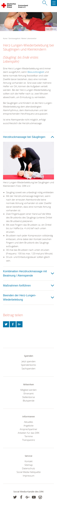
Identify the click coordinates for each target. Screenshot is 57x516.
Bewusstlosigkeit (36, 71)
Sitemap (28, 464)
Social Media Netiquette (29, 471)
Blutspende (28, 400)
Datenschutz (28, 468)
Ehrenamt (29, 393)
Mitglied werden (28, 389)
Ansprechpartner (28, 429)
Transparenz (28, 439)
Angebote (28, 425)
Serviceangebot (14, 38)
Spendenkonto (28, 364)
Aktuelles (28, 421)
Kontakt (29, 461)
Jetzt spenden (29, 361)
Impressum (28, 475)
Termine (28, 436)
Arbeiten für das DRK (28, 432)
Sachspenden (28, 368)
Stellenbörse (28, 397)
